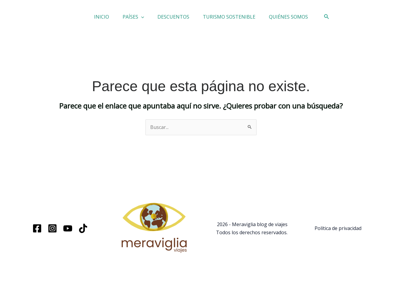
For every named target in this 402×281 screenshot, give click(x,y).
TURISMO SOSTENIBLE (236, 19)
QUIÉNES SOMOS (303, 19)
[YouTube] (67, 232)
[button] (134, 18)
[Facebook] (37, 232)
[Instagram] (52, 232)
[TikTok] (83, 232)
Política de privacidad (338, 232)
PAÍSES (126, 18)
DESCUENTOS (173, 19)
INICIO (86, 19)
